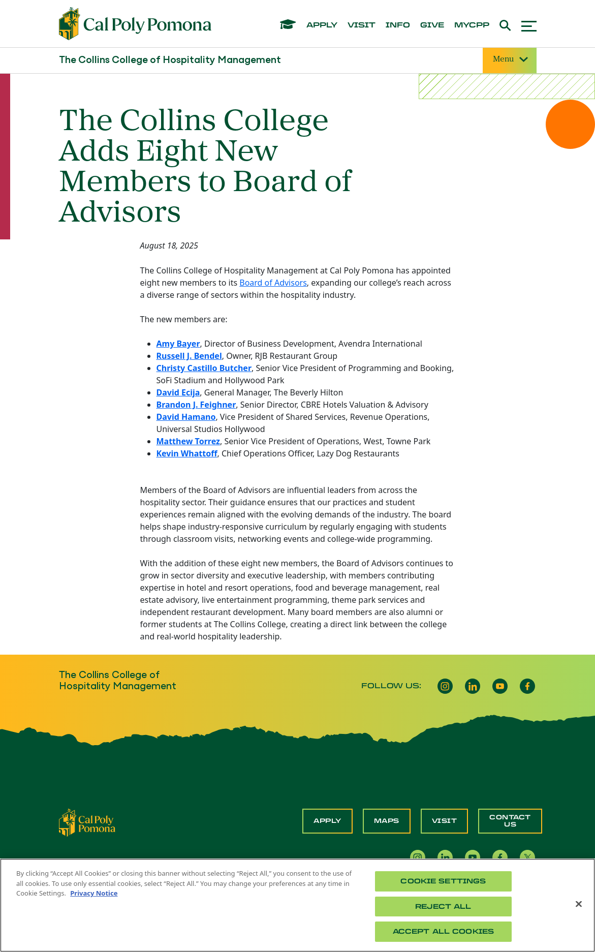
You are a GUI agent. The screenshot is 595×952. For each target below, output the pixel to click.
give (432, 25)
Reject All (443, 906)
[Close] (579, 904)
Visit (444, 820)
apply (321, 25)
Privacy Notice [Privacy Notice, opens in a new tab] (93, 893)
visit (361, 25)
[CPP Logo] (87, 821)
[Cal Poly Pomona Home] (135, 24)
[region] (297, 905)
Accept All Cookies (443, 931)
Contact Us (510, 821)
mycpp (471, 25)
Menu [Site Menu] (509, 60)
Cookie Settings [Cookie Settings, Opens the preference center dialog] (443, 881)
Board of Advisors (273, 282)
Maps (386, 820)
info (398, 25)
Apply (327, 820)
